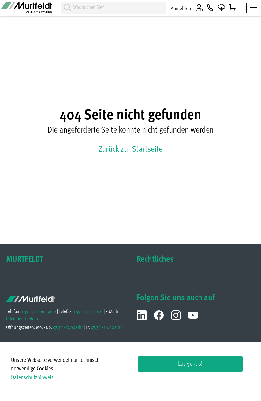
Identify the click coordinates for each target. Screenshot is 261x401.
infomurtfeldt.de (24, 319)
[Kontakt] (210, 7)
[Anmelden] (188, 8)
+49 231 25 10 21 (88, 311)
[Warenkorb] (233, 7)
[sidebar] (253, 8)
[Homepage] (30, 10)
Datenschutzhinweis (32, 378)
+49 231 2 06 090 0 (38, 311)
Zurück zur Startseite (130, 149)
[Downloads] (221, 7)
